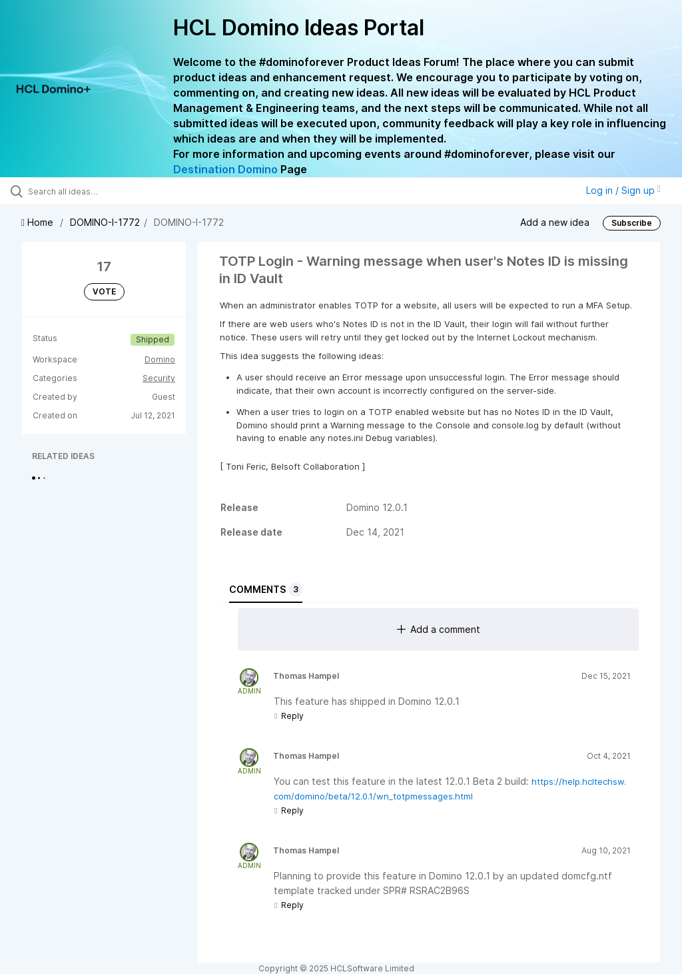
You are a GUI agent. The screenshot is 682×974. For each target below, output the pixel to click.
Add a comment (438, 629)
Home (38, 222)
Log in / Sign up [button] (623, 190)
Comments (265, 589)
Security (159, 378)
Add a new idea (554, 221)
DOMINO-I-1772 (105, 222)
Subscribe (631, 223)
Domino (160, 359)
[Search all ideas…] (90, 191)
